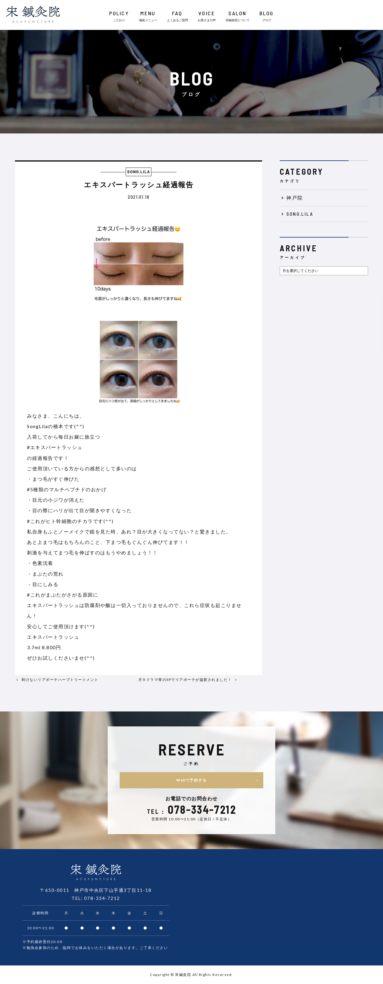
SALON (238, 16)
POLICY (119, 16)
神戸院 (291, 197)
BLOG (266, 16)
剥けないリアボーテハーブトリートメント (60, 679)
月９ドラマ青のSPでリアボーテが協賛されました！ (185, 679)
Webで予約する (219, 780)
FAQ (177, 16)
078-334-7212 (102, 898)
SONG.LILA (296, 214)
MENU (148, 16)
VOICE (207, 16)
